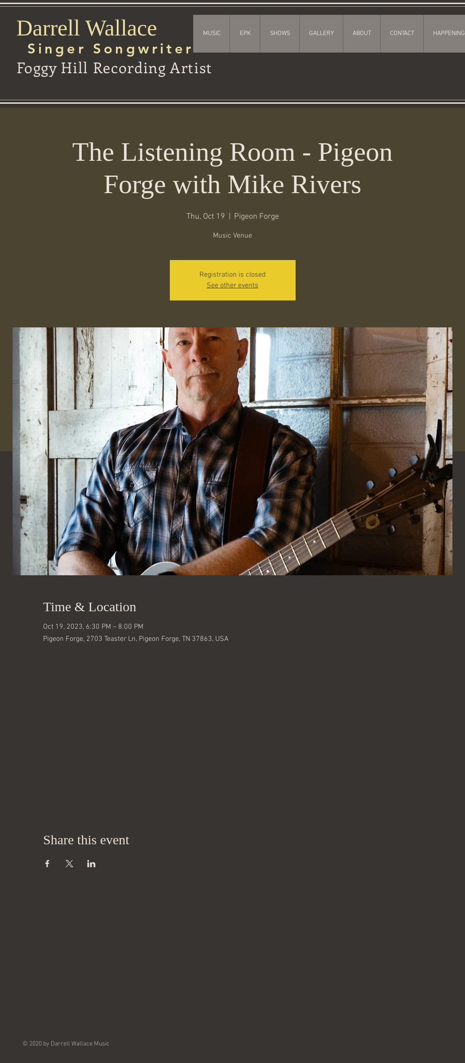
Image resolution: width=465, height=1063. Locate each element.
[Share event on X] (69, 863)
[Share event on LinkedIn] (91, 863)
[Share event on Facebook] (47, 863)
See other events (232, 285)
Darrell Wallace (87, 27)
